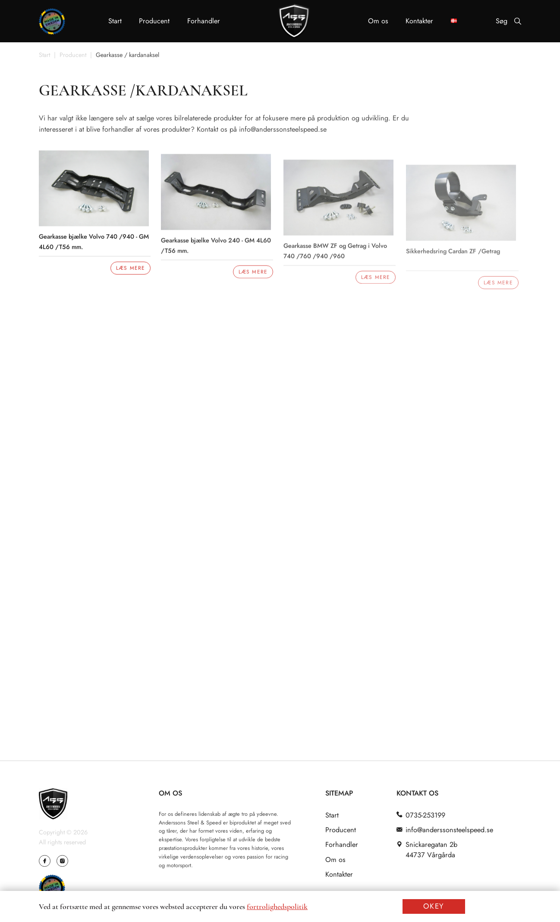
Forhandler (203, 21)
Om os (378, 21)
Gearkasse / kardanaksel (127, 55)
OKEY (434, 906)
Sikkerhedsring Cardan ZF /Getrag (455, 257)
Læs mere (130, 270)
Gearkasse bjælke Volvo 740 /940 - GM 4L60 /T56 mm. (94, 243)
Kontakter (419, 21)
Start (115, 21)
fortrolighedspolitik (277, 906)
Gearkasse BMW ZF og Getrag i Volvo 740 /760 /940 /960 (337, 256)
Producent (154, 21)
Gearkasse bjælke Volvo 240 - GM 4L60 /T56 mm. (217, 249)
